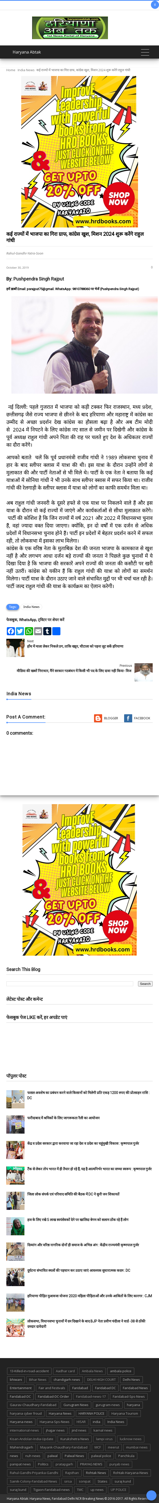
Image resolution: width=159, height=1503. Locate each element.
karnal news (103, 1430)
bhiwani (16, 1379)
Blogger (111, 718)
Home (10, 70)
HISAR (81, 1421)
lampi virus (104, 1439)
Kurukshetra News (74, 1439)
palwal (53, 1456)
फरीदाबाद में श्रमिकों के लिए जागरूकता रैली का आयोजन (63, 1118)
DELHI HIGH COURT (101, 1379)
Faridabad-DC (20, 1396)
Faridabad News (135, 1388)
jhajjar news (55, 1430)
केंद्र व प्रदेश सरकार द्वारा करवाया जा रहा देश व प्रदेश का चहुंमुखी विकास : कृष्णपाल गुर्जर (83, 1143)
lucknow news (131, 1439)
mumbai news (137, 1447)
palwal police (101, 1456)
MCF (98, 1447)
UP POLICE (118, 1489)
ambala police (120, 1371)
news (14, 1456)
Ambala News (92, 1371)
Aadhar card (65, 1371)
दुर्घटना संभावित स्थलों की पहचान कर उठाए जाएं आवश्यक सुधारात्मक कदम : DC (78, 1270)
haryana (133, 1405)
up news (97, 1489)
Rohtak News (96, 1472)
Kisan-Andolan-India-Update (31, 1439)
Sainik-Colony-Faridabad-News (33, 1481)
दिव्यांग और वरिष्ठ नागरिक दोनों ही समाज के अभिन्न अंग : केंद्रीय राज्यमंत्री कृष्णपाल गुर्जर (83, 1245)
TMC (80, 1489)
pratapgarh (64, 1464)
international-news (24, 1430)
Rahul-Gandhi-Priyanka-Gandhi (34, 1472)
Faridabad (80, 1388)
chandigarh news (67, 1379)
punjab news (119, 1464)
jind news (79, 1430)
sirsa (68, 1481)
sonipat (84, 1481)
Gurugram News (75, 1405)
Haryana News (60, 1413)
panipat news (20, 1464)
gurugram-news (108, 1405)
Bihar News (38, 1379)
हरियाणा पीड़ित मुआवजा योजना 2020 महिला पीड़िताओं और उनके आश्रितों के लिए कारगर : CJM (89, 1296)
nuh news (32, 1456)
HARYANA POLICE (91, 1413)
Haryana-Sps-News (55, 1421)
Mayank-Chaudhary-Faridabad (63, 1447)
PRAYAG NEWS (91, 1464)
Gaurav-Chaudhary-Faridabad (33, 1405)
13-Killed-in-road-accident (29, 1371)
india (96, 1421)
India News (26, 70)
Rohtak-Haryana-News (130, 1472)
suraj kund (123, 1481)
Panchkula (126, 1456)
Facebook (142, 718)
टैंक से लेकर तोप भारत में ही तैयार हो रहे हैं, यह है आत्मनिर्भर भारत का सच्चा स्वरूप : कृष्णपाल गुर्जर (89, 1169)
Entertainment (21, 1388)
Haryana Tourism (124, 1413)
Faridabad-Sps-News (129, 1396)
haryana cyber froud (26, 1413)
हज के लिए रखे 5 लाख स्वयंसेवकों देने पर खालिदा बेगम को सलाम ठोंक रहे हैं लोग (78, 1220)
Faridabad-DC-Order (53, 1396)
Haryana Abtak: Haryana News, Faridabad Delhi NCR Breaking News (55, 1498)
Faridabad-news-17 (91, 1396)
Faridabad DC (105, 1388)
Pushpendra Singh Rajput (38, 279)
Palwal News (74, 1456)
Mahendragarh (21, 1447)
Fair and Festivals (52, 1388)
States (102, 1481)
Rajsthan (72, 1472)
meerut (113, 1447)
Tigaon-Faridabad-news (51, 1489)
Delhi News (131, 1379)
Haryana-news (21, 1421)
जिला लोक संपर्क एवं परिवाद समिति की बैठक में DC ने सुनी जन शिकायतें (73, 1194)
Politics (43, 1464)
